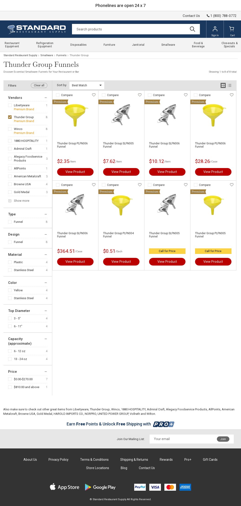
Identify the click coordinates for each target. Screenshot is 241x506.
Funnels (61, 55)
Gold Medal (21, 192)
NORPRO (90, 413)
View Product (75, 172)
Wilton (151, 413)
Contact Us (191, 16)
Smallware (46, 55)
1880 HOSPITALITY (26, 141)
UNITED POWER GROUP (113, 413)
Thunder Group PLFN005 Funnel (210, 235)
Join (223, 439)
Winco (18, 129)
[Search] (136, 29)
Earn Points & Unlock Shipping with (121, 424)
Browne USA (22, 184)
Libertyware (21, 105)
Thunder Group (24, 117)
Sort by (61, 85)
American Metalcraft (27, 176)
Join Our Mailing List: (131, 439)
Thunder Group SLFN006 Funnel (164, 145)
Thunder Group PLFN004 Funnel (118, 235)
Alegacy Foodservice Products (28, 158)
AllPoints (20, 168)
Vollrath (135, 413)
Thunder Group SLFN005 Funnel (118, 145)
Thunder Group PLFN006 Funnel (72, 145)
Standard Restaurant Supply (20, 55)
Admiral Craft (23, 148)
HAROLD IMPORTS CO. (68, 413)
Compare (67, 95)
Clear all (39, 85)
